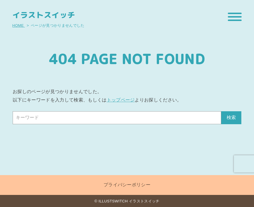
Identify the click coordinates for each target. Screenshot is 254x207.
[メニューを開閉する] (235, 17)
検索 (231, 117)
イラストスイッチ (43, 15)
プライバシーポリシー (127, 184)
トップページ (121, 99)
